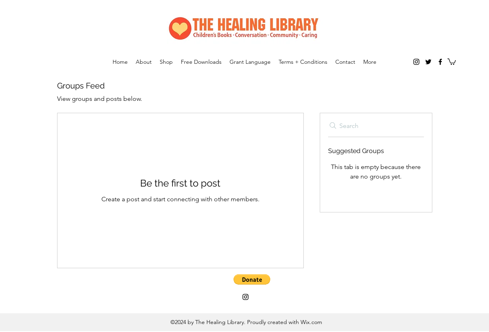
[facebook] (440, 62)
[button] (451, 61)
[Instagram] (416, 62)
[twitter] (428, 62)
